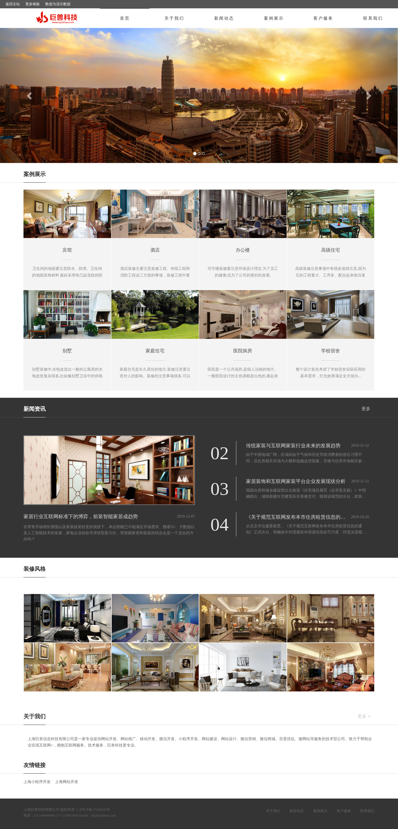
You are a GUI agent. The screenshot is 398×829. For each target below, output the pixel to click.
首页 (125, 18)
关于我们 (273, 811)
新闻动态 (296, 811)
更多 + (364, 716)
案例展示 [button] (274, 18)
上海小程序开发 (37, 782)
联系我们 (367, 811)
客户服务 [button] (323, 18)
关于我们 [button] (174, 18)
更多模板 (32, 4)
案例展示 (320, 811)
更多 (366, 408)
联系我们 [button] (373, 18)
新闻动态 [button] (224, 18)
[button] (30, 95)
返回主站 (13, 4)
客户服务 (344, 811)
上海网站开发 (66, 782)
